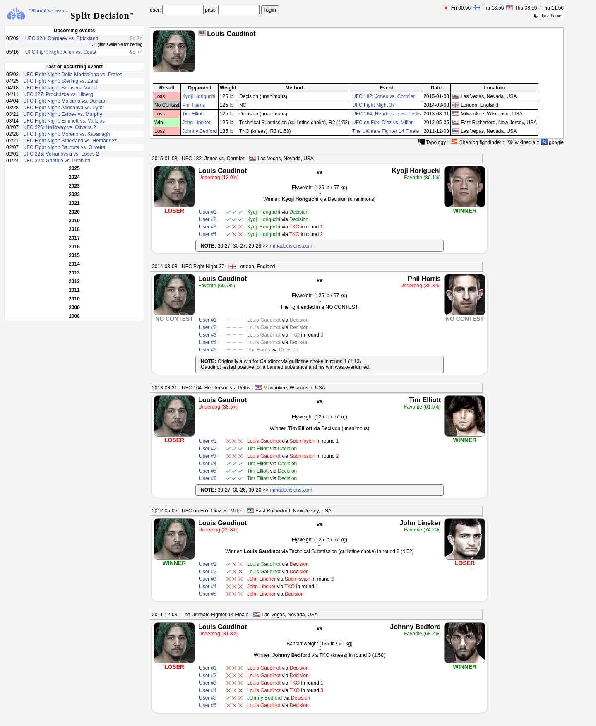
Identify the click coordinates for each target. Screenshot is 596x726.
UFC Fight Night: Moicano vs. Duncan (64, 101)
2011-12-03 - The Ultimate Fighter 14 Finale (200, 615)
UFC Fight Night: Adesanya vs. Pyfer (63, 108)
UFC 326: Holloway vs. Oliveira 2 (59, 127)
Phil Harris (193, 105)
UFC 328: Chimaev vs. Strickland (62, 38)
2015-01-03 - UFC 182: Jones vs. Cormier (198, 158)
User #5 (207, 350)
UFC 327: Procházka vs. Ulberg (58, 94)
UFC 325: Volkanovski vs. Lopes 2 (61, 154)
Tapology (432, 142)
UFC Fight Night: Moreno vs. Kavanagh (66, 134)
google (552, 142)
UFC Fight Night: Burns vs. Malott (60, 88)
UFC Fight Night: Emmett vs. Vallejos (64, 121)
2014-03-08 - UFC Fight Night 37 (188, 266)
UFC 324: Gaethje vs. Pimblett (56, 160)
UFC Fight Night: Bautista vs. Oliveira (64, 147)
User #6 (207, 478)
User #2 (207, 219)
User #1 (207, 212)
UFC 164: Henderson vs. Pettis (386, 114)
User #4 (207, 234)
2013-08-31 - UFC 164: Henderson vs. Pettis (201, 388)
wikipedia (521, 142)
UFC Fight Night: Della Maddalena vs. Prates (72, 74)
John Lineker (196, 122)
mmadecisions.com (291, 246)
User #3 (207, 227)
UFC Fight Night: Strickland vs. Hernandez (70, 141)
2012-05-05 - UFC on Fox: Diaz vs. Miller (197, 511)
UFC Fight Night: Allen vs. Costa (60, 52)
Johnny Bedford (199, 131)
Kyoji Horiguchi (198, 96)
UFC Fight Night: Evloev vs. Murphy (62, 114)
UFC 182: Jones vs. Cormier (383, 96)
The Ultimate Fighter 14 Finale (385, 131)
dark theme (547, 15)
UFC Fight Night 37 (373, 105)
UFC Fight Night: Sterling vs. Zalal (60, 81)
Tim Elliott (193, 114)
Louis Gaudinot (222, 170)
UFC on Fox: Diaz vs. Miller (382, 122)
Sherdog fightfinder (476, 142)
